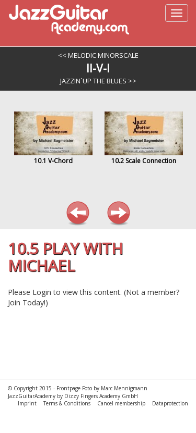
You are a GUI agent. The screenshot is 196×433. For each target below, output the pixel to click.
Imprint (28, 403)
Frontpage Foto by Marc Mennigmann (101, 388)
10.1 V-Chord (53, 160)
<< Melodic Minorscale (98, 55)
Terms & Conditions (67, 403)
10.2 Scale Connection (143, 160)
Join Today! (26, 302)
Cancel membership (122, 403)
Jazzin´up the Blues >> (98, 80)
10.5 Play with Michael (65, 257)
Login (41, 292)
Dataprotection (170, 403)
